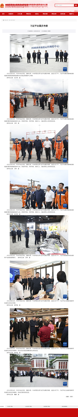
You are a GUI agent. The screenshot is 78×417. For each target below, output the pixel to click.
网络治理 (54, 14)
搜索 (76, 5)
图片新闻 (13, 20)
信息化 (37, 14)
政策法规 (62, 14)
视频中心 (71, 14)
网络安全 (28, 14)
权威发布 (11, 14)
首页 (3, 14)
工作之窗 (19, 14)
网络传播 (45, 14)
